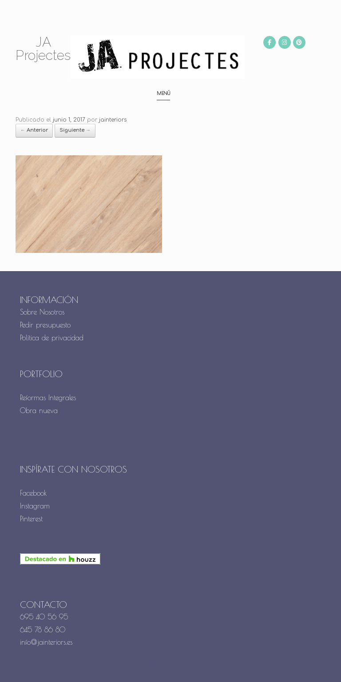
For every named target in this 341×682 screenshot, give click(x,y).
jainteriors (113, 120)
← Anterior (34, 130)
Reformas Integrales (48, 398)
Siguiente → (75, 130)
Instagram (35, 506)
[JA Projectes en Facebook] (269, 42)
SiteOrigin (187, 664)
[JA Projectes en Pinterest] (299, 42)
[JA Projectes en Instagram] (284, 42)
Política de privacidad (51, 338)
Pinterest (31, 519)
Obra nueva (40, 410)
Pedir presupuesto (45, 325)
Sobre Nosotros (42, 312)
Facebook (33, 493)
